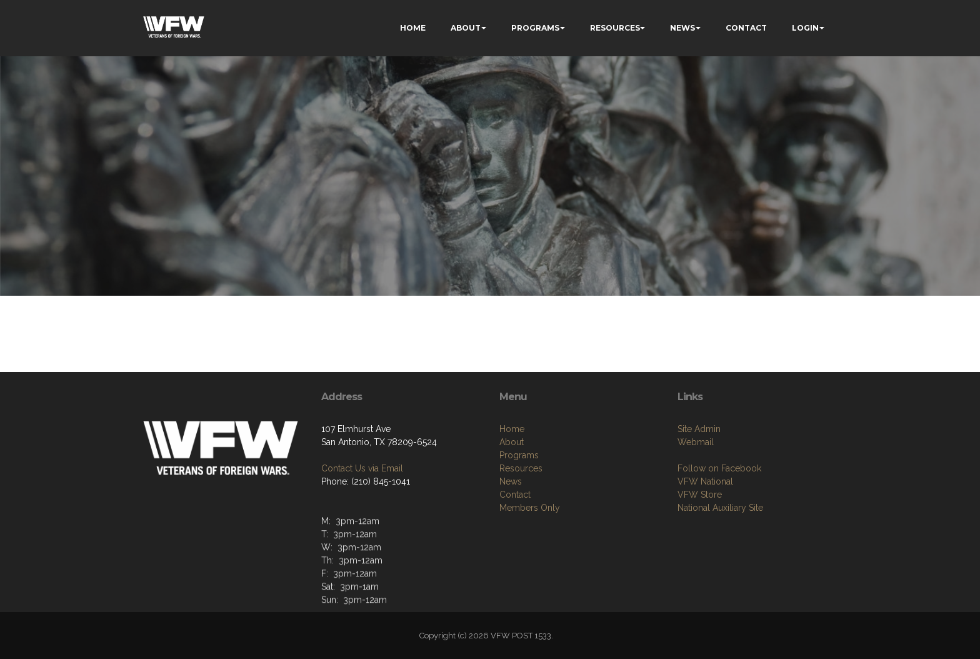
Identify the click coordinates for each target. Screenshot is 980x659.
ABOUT (466, 28)
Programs (519, 458)
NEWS (682, 28)
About (511, 445)
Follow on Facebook (719, 471)
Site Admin (699, 432)
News (510, 485)
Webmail (696, 445)
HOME (413, 28)
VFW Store (700, 498)
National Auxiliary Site (720, 511)
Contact (515, 498)
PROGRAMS (535, 28)
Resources (520, 471)
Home (511, 432)
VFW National (705, 485)
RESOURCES (615, 28)
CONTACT (746, 28)
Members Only (529, 511)
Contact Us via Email (362, 471)
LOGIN (805, 28)
